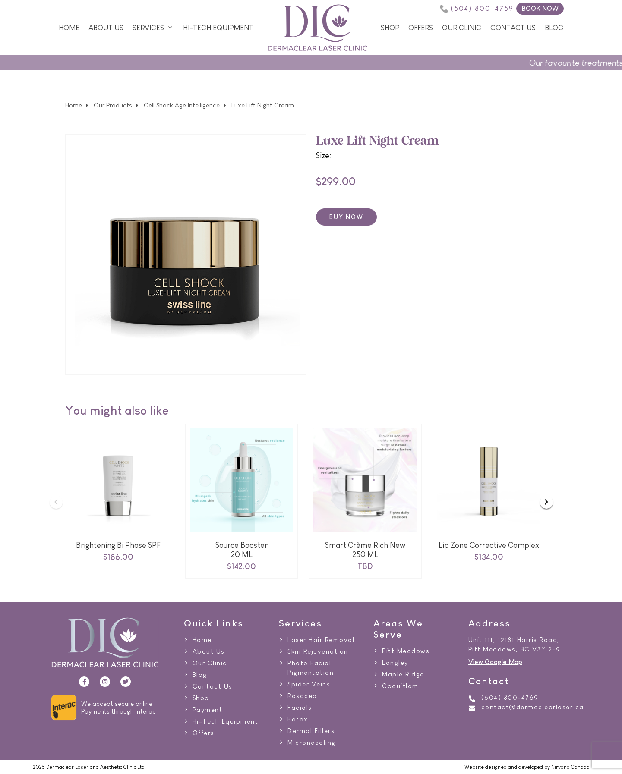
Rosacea (302, 696)
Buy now (346, 216)
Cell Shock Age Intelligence (182, 105)
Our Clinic (461, 27)
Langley (395, 663)
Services (148, 27)
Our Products (113, 105)
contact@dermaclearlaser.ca (532, 707)
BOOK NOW (540, 8)
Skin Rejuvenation (317, 651)
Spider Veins (308, 684)
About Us (105, 27)
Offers (420, 27)
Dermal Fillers (311, 731)
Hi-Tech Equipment (218, 27)
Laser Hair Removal (320, 640)
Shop (390, 27)
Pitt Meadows (405, 651)
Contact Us (513, 27)
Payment (208, 710)
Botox (297, 719)
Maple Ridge (403, 674)
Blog (554, 27)
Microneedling (311, 742)
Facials (299, 707)
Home (69, 27)
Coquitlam (400, 686)
